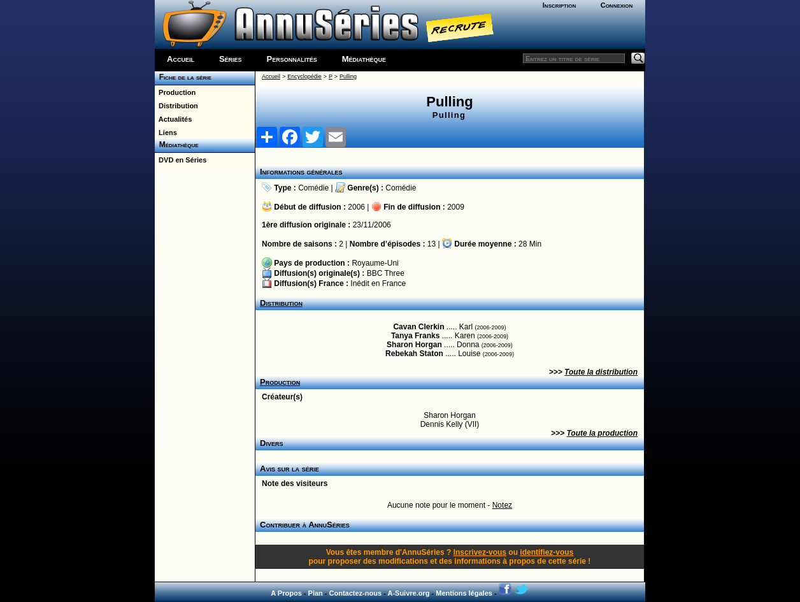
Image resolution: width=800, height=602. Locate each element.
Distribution (176, 106)
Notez (502, 505)
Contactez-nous (355, 593)
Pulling (348, 76)
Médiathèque (364, 59)
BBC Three (385, 273)
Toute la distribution (601, 372)
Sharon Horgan (414, 344)
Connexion (617, 5)
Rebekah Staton (414, 353)
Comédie (313, 187)
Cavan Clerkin (418, 326)
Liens (166, 132)
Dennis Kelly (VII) (450, 424)
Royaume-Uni (375, 263)
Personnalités (292, 59)
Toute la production (602, 433)
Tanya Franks (415, 335)
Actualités (173, 119)
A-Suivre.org (408, 593)
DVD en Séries (180, 160)
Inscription (559, 5)
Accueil (180, 59)
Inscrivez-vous (480, 552)
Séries (230, 59)
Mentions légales (464, 593)
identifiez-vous (546, 552)
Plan (315, 593)
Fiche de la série (183, 77)
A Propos (286, 593)
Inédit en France (378, 283)
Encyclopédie (304, 76)
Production (175, 92)
